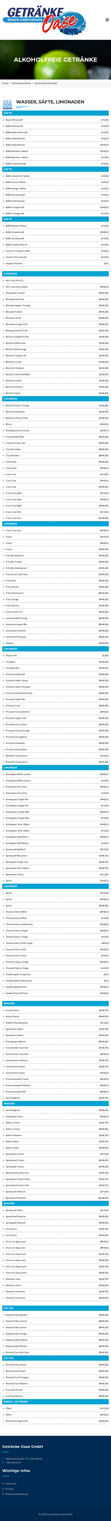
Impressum (10, 1483)
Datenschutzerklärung (16, 1493)
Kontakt (9, 1488)
